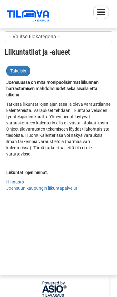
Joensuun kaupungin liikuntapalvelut (41, 188)
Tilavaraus (53, 296)
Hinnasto (15, 181)
